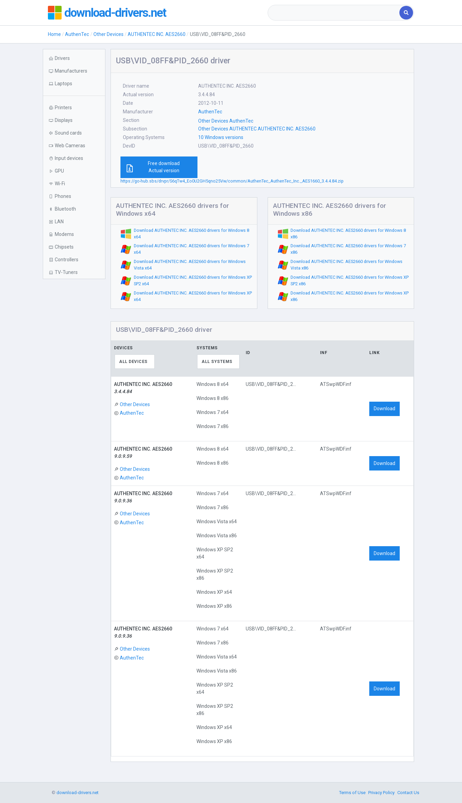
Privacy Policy (381, 792)
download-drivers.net (115, 12)
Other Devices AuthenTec (225, 121)
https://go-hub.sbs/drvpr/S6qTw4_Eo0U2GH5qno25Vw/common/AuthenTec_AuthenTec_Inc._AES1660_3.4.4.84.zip (232, 181)
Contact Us (408, 792)
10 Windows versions (220, 137)
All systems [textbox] (217, 361)
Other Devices (108, 34)
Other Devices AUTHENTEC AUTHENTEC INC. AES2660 (257, 128)
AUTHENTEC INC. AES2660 (156, 34)
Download (384, 408)
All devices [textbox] (133, 361)
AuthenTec (77, 34)
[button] (74, 83)
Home (54, 34)
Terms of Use (352, 792)
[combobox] (334, 13)
